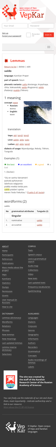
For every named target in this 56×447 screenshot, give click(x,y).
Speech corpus (35, 254)
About (5, 246)
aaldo (24, 87)
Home (5, 250)
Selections (7, 354)
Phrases (5, 330)
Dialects (31, 322)
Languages (33, 317)
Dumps (5, 287)
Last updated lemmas (12, 343)
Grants (5, 295)
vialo (27, 139)
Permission (7, 291)
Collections (33, 270)
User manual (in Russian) (9, 301)
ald (15, 135)
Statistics (6, 283)
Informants (33, 338)
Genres (31, 330)
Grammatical (34, 351)
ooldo (41, 87)
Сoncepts (32, 355)
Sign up (5, 33)
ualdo (39, 220)
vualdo (16, 90)
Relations (6, 326)
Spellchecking (34, 291)
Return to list (10, 66)
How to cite (7, 306)
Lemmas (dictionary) (11, 317)
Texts (30, 250)
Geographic (33, 334)
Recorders (33, 347)
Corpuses (32, 326)
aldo (22, 139)
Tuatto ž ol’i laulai (36, 192)
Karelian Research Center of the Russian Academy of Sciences (35, 382)
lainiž (20, 135)
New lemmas (8, 334)
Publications (8, 263)
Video (30, 274)
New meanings (9, 338)
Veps (4, 274)
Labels (31, 366)
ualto (24, 84)
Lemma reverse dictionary (9, 348)
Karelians (6, 278)
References (7, 259)
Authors (31, 343)
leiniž (26, 135)
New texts (32, 278)
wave (15, 102)
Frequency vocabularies (39, 287)
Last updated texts (36, 282)
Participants (7, 255)
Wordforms (7, 322)
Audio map (33, 265)
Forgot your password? (11, 36)
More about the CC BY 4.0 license (19, 407)
